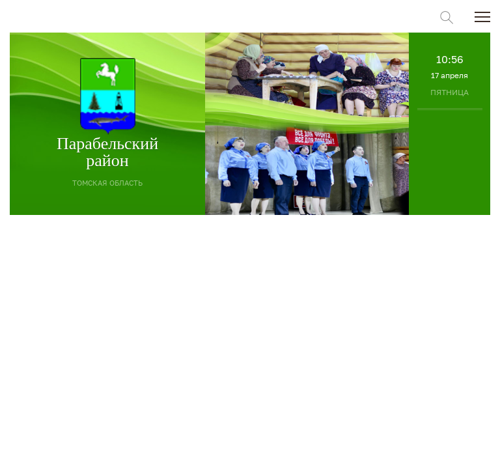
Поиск (446, 17)
